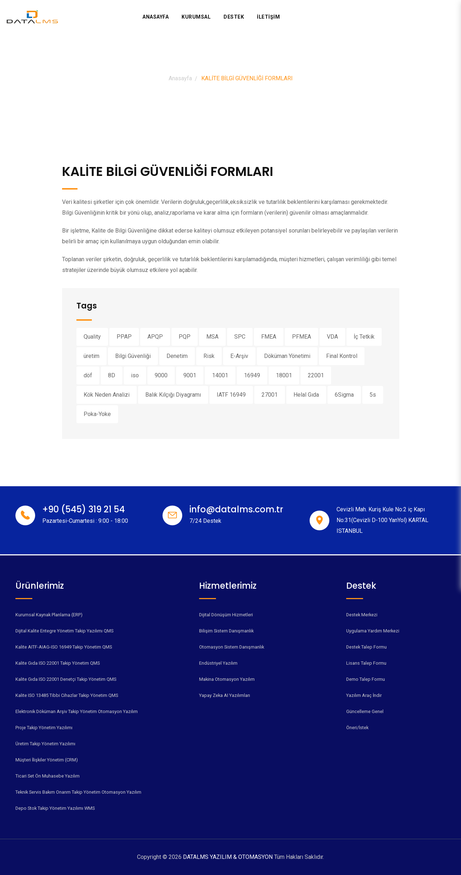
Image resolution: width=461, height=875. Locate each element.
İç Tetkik (364, 336)
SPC (239, 336)
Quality (92, 336)
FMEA (268, 336)
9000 (161, 375)
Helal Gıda (306, 394)
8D (111, 375)
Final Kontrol (341, 356)
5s (373, 394)
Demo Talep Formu (365, 679)
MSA (212, 336)
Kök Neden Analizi (107, 394)
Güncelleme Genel (365, 711)
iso (135, 375)
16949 (252, 375)
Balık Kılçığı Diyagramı (173, 394)
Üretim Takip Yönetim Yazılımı (45, 743)
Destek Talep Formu (366, 647)
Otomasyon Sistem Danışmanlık (231, 647)
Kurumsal (196, 17)
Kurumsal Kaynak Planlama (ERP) (49, 614)
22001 (316, 375)
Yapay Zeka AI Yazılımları (224, 695)
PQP (184, 336)
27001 (270, 394)
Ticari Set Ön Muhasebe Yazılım (47, 776)
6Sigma (344, 394)
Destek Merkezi (361, 614)
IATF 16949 (231, 394)
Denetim (177, 356)
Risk (209, 356)
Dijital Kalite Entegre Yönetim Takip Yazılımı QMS (64, 630)
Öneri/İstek (357, 727)
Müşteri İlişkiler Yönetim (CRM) (46, 759)
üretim (91, 356)
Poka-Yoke (97, 414)
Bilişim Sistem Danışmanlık (226, 630)
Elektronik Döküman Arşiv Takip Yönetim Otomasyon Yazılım (76, 711)
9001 (189, 375)
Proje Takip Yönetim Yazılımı (43, 727)
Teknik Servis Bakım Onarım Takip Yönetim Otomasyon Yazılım (78, 792)
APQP (155, 336)
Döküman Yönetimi (287, 356)
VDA (332, 336)
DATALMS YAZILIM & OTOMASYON (228, 857)
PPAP (124, 336)
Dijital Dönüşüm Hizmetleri (226, 614)
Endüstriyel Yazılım (218, 663)
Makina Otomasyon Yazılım (227, 679)
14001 (220, 375)
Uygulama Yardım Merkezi (372, 630)
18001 (284, 375)
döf (88, 375)
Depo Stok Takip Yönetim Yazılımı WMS (55, 808)
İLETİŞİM (268, 17)
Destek (234, 17)
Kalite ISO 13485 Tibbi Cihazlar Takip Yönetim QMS (66, 695)
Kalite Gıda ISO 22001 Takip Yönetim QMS (57, 663)
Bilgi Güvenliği (133, 356)
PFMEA (301, 336)
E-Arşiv (239, 356)
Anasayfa (155, 17)
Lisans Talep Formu (366, 663)
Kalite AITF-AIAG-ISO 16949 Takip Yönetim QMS (63, 647)
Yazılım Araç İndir (364, 695)
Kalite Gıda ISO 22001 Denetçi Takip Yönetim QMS (65, 679)
